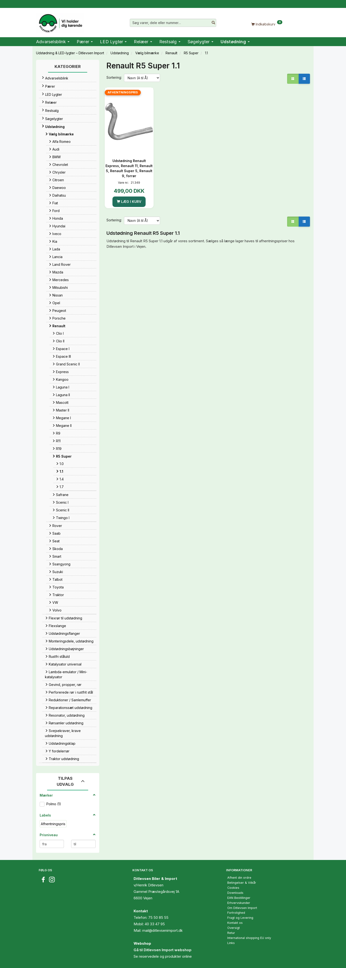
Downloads (235, 893)
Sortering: (114, 77)
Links (231, 943)
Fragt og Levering (240, 918)
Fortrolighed (236, 912)
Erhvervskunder (238, 903)
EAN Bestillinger (238, 898)
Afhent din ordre (239, 877)
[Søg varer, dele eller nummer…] (213, 22)
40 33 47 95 (155, 924)
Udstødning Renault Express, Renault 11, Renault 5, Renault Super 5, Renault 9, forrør (129, 168)
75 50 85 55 (158, 917)
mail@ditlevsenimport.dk (162, 930)
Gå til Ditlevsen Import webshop (163, 950)
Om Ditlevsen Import (242, 908)
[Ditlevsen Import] (60, 21)
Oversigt (233, 928)
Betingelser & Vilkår (241, 882)
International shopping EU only (249, 938)
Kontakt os (235, 923)
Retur (231, 933)
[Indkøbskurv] (266, 24)
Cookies (233, 887)
